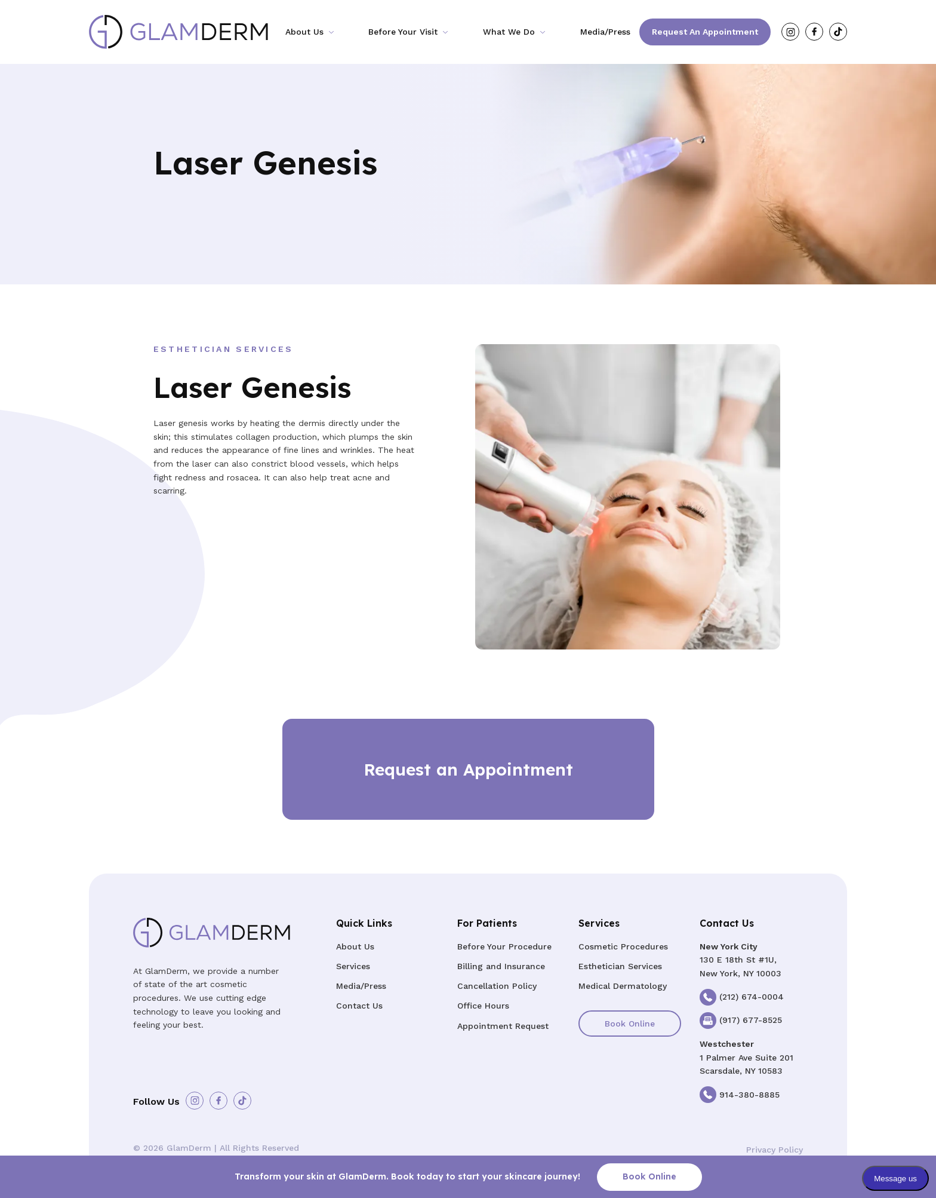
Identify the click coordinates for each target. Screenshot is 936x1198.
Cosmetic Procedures (623, 946)
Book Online (630, 1023)
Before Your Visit (403, 31)
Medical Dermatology (622, 986)
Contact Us (359, 1005)
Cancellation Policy (497, 986)
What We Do (509, 31)
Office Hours (483, 1005)
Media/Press (605, 31)
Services (353, 966)
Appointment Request (503, 1026)
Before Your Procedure (504, 946)
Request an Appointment (705, 31)
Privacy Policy (774, 1149)
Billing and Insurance (501, 966)
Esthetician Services (620, 966)
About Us (304, 31)
